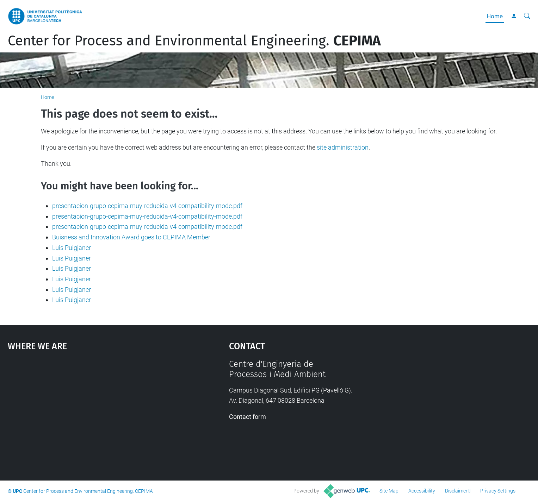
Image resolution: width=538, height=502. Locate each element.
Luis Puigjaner (71, 247)
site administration (343, 147)
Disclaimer (456, 491)
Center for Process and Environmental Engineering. (194, 40)
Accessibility (421, 491)
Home (495, 16)
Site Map (388, 491)
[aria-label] (527, 16)
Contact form (247, 416)
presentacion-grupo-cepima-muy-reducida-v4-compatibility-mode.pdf (147, 205)
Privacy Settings (497, 491)
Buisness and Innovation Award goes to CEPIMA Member (131, 237)
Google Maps (92, 412)
